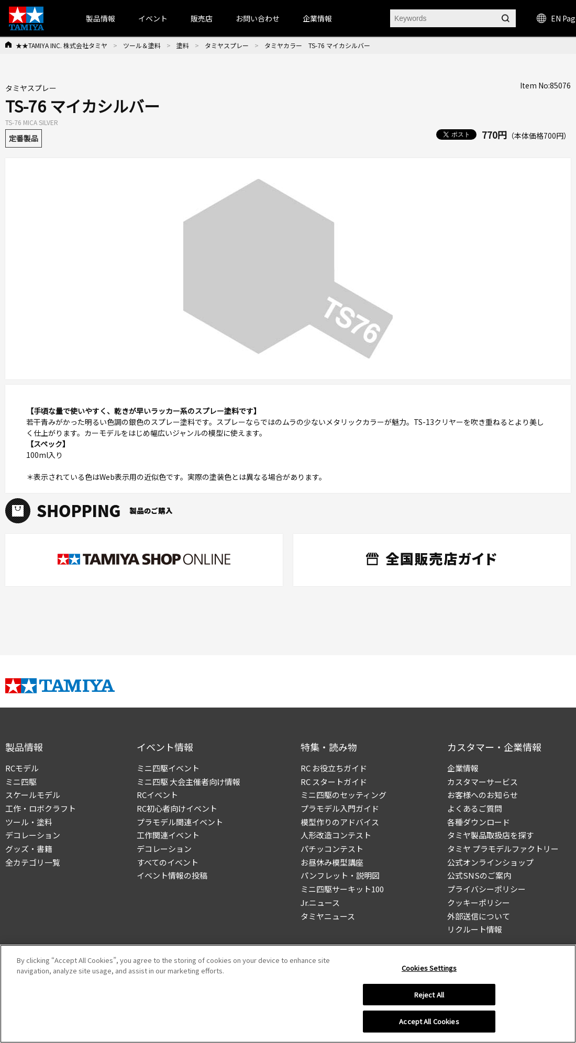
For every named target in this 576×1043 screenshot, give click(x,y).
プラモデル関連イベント (180, 821)
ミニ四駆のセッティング (343, 794)
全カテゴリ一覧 (32, 862)
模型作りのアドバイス (340, 821)
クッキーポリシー (478, 902)
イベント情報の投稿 (172, 875)
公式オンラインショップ (490, 862)
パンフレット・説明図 (340, 875)
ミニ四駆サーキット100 (342, 888)
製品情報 (100, 18)
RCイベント (157, 794)
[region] (288, 994)
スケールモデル (32, 794)
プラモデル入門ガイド (340, 808)
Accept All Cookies (429, 1021)
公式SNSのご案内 (479, 875)
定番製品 (23, 138)
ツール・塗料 (28, 821)
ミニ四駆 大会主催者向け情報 (188, 781)
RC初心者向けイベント (177, 808)
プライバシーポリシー (486, 888)
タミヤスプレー (227, 45)
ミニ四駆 (21, 781)
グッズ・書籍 (28, 848)
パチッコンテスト (332, 848)
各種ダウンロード (478, 821)
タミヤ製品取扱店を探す (490, 834)
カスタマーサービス (482, 781)
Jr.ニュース (320, 902)
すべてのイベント (167, 862)
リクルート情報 (474, 929)
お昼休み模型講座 (332, 862)
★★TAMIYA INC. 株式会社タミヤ (61, 45)
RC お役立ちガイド (334, 767)
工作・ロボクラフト (40, 808)
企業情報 (463, 767)
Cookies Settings (429, 968)
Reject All (429, 995)
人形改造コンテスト (336, 834)
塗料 (182, 45)
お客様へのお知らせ (482, 794)
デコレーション (32, 834)
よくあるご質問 (474, 808)
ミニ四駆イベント (168, 767)
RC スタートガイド (334, 781)
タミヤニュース (328, 916)
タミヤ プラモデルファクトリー (503, 848)
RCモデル (22, 767)
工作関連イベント (168, 834)
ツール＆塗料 (142, 45)
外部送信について (478, 916)
